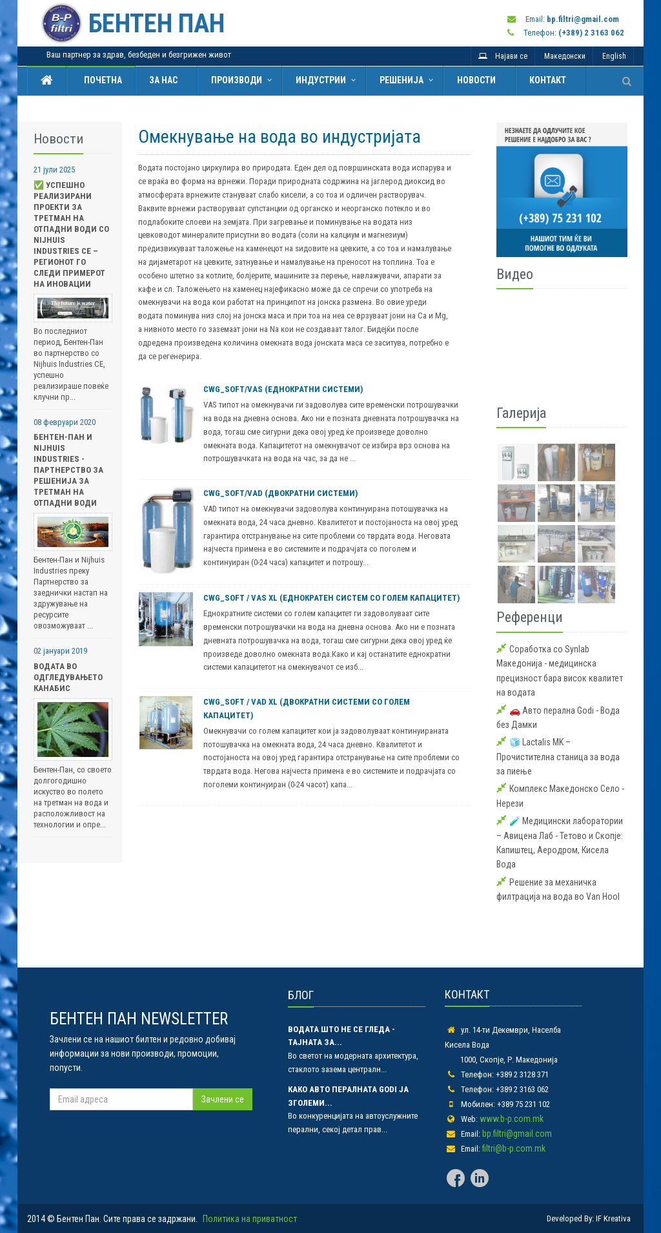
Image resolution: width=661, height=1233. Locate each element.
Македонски (564, 56)
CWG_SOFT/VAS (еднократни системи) (283, 389)
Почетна (101, 80)
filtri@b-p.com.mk (513, 1148)
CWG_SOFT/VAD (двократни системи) (280, 493)
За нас (163, 80)
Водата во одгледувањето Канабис (68, 677)
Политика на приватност (250, 1219)
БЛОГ (301, 995)
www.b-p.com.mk (512, 1119)
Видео (514, 274)
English (614, 56)
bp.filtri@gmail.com (517, 1133)
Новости (476, 80)
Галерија (521, 413)
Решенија (401, 80)
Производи (236, 80)
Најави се (502, 56)
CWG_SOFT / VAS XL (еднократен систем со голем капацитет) (331, 598)
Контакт (547, 80)
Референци (529, 617)
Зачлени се (222, 1099)
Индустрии (321, 80)
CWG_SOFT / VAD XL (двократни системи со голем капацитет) (306, 708)
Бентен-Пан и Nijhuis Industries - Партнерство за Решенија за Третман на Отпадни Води (68, 470)
